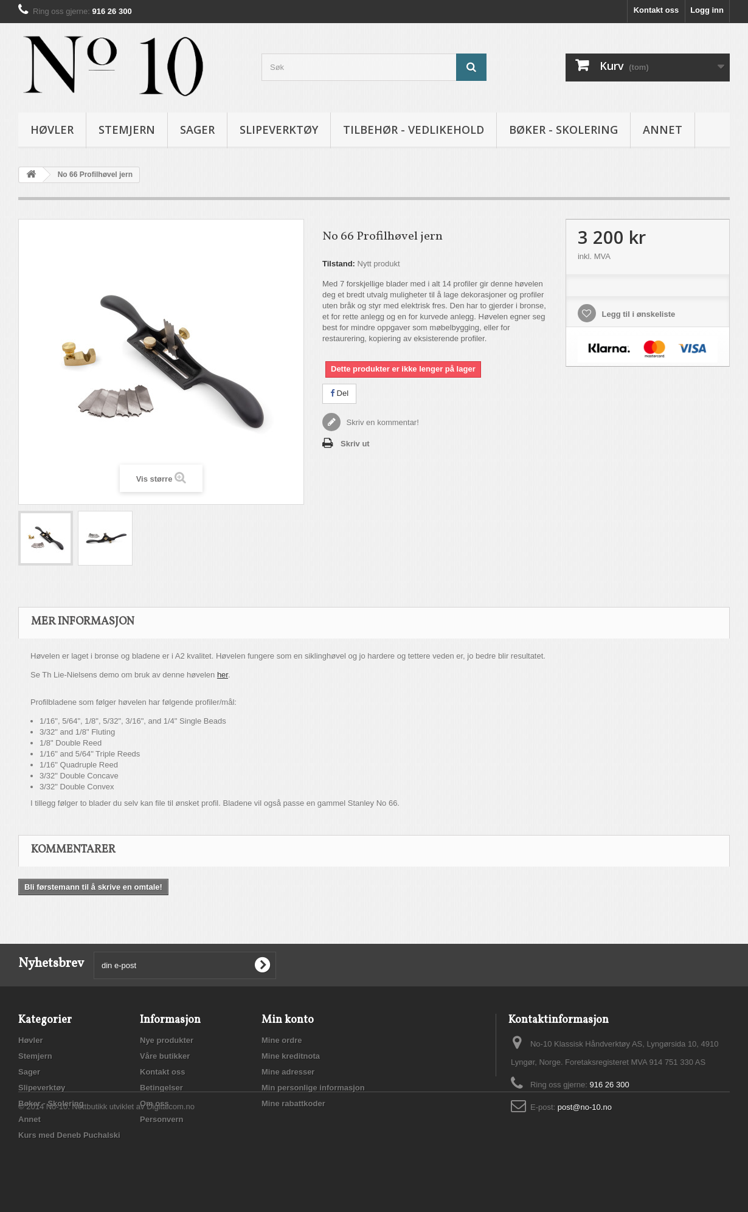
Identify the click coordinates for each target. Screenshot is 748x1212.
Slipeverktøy (279, 129)
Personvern (162, 1119)
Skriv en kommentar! (381, 422)
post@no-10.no (585, 1107)
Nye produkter (166, 1040)
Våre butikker (165, 1056)
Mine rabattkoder (293, 1103)
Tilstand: (338, 263)
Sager (197, 129)
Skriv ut (355, 443)
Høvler (52, 129)
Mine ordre (281, 1040)
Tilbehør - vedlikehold (413, 129)
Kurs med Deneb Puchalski (69, 1135)
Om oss (154, 1103)
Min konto (287, 1020)
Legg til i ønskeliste (637, 314)
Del (339, 393)
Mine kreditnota (290, 1056)
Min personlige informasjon (313, 1087)
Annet (662, 129)
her (222, 674)
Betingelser (161, 1087)
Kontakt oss (656, 10)
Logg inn (707, 10)
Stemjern (127, 129)
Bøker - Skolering (563, 129)
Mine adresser (287, 1071)
